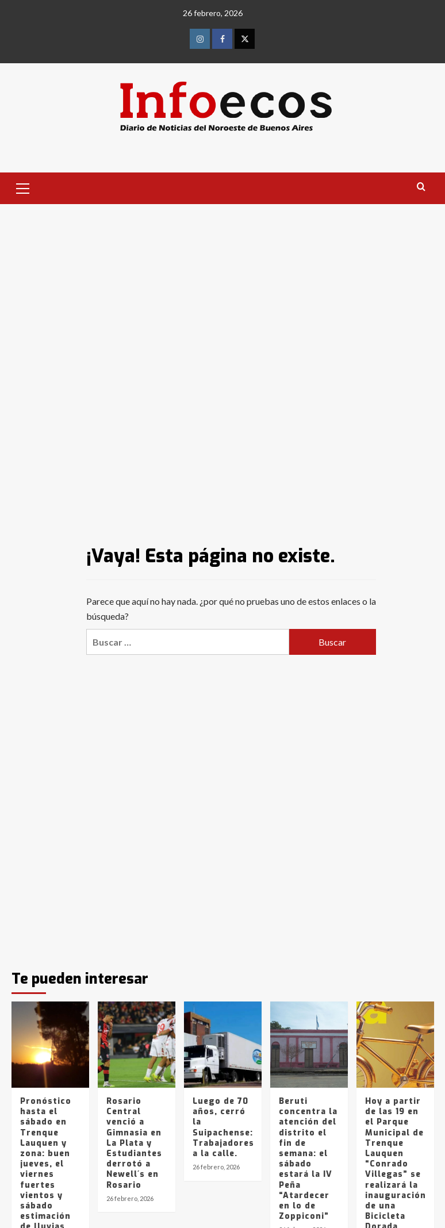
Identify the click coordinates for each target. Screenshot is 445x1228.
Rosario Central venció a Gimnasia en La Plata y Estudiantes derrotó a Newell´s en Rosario (134, 1143)
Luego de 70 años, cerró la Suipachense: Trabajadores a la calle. (223, 1127)
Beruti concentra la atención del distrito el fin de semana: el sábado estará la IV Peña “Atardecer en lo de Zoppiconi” (308, 1159)
